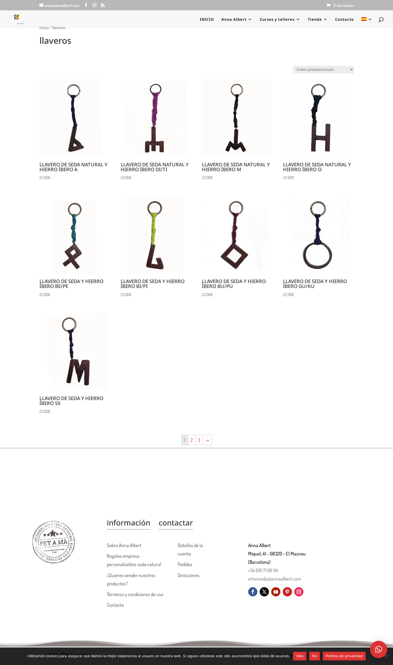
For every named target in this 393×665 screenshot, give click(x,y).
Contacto (344, 19)
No (314, 656)
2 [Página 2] (191, 440)
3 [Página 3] (199, 440)
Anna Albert (233, 19)
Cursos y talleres (277, 19)
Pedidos (185, 564)
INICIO (207, 19)
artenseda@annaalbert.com (274, 579)
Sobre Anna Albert (124, 545)
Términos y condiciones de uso (135, 594)
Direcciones (189, 575)
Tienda (315, 19)
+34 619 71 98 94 (263, 570)
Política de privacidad (344, 656)
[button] (378, 649)
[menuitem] (366, 22)
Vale (299, 656)
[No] (386, 656)
